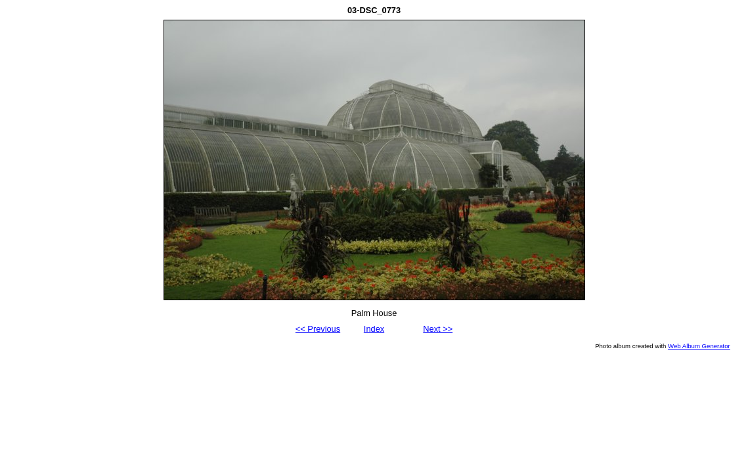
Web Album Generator (699, 345)
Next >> (437, 329)
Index (374, 329)
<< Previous (318, 329)
